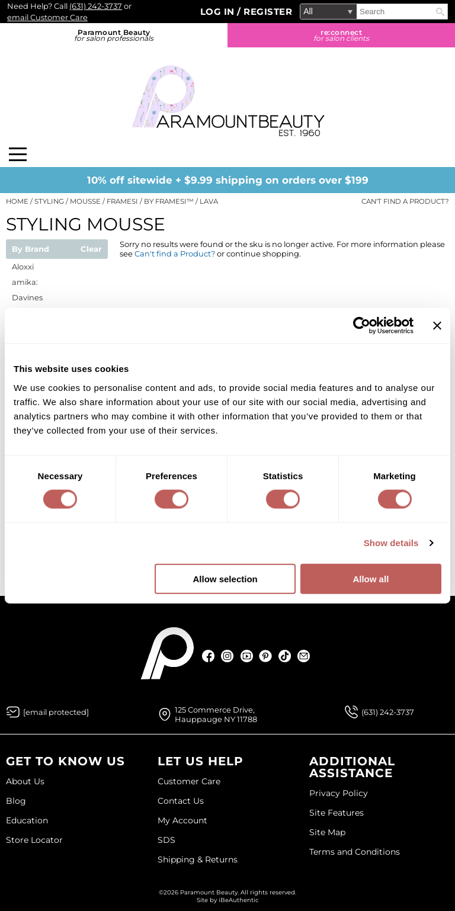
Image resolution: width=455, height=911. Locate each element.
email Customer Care (47, 17)
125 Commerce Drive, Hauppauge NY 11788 (216, 714)
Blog (16, 800)
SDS (166, 840)
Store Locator (34, 840)
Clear (91, 249)
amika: (25, 282)
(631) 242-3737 (95, 6)
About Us (25, 781)
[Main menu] (18, 154)
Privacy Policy (338, 793)
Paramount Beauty (114, 35)
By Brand (30, 249)
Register (267, 11)
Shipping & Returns (198, 859)
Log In (219, 11)
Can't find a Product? (405, 201)
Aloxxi (23, 266)
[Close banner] (437, 326)
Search (440, 12)
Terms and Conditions (354, 851)
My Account (182, 820)
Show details (391, 543)
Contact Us (181, 800)
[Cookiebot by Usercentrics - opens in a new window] (362, 326)
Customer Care (189, 781)
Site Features (336, 812)
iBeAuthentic (239, 900)
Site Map (327, 832)
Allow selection (225, 578)
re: (341, 35)
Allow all (371, 578)
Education (27, 820)
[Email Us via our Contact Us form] (56, 712)
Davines (27, 297)
